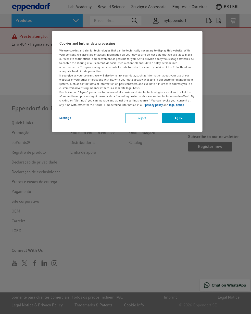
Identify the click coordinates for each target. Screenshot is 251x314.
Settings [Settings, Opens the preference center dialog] (65, 118)
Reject (142, 118)
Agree (179, 118)
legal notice (176, 105)
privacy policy (154, 105)
